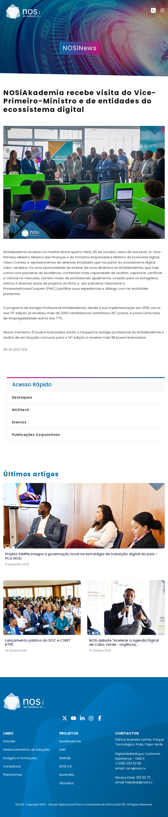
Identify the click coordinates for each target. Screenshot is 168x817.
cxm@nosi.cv (135, 768)
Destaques (22, 397)
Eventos (19, 422)
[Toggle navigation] (162, 10)
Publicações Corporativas (36, 434)
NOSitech (20, 410)
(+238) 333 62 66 (128, 763)
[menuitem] (28, 741)
